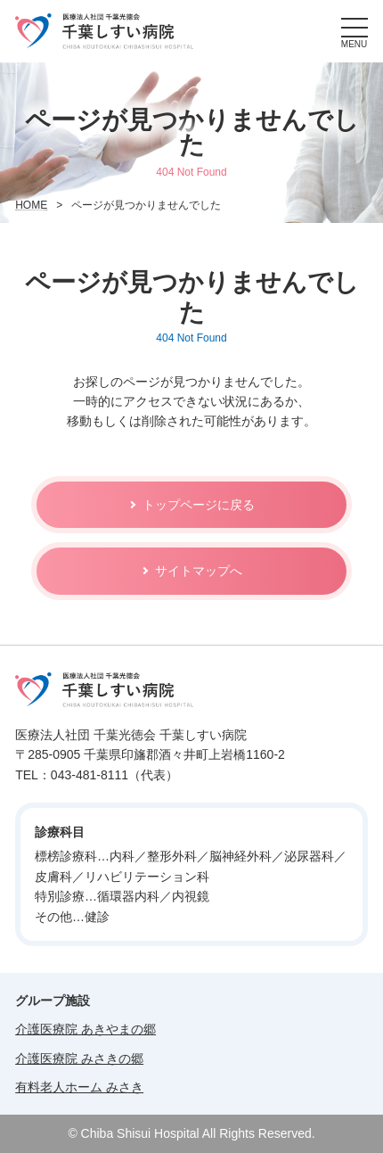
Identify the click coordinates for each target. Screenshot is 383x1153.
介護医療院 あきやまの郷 (85, 1029)
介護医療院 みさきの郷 (79, 1058)
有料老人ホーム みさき (79, 1087)
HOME (31, 205)
